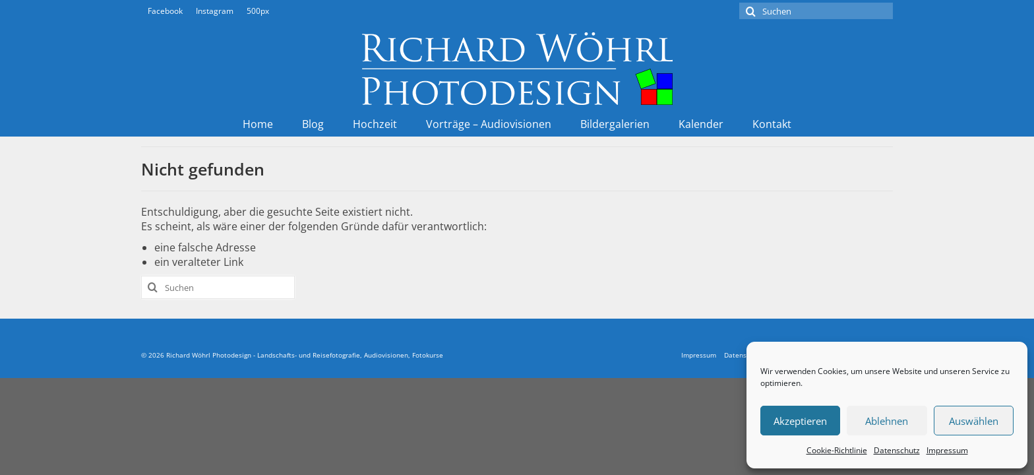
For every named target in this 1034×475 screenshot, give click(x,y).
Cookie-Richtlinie (836, 450)
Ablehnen (886, 421)
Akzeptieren (800, 421)
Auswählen (973, 421)
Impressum (947, 450)
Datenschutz (897, 450)
